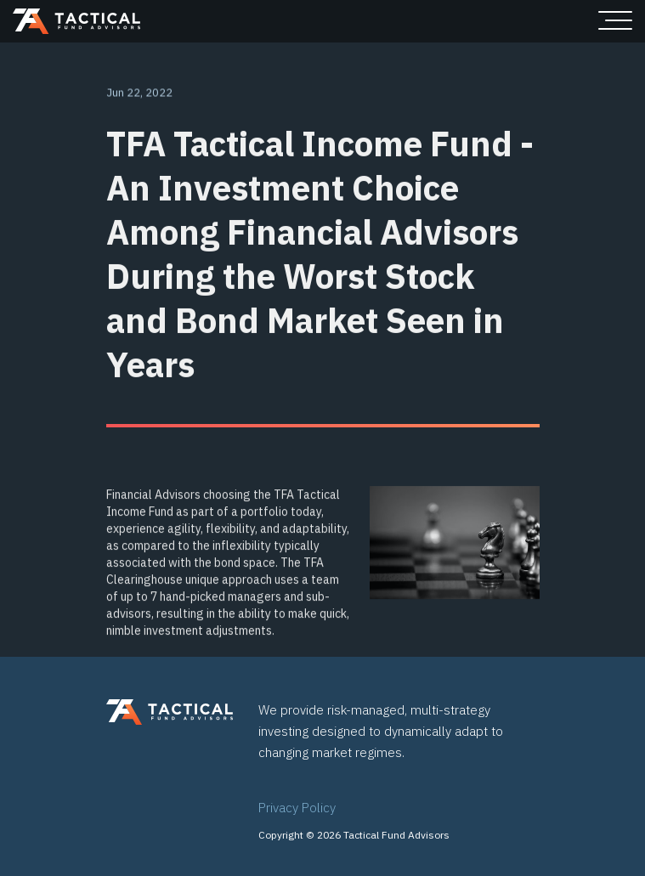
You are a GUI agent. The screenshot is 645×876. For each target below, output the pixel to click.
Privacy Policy (297, 808)
